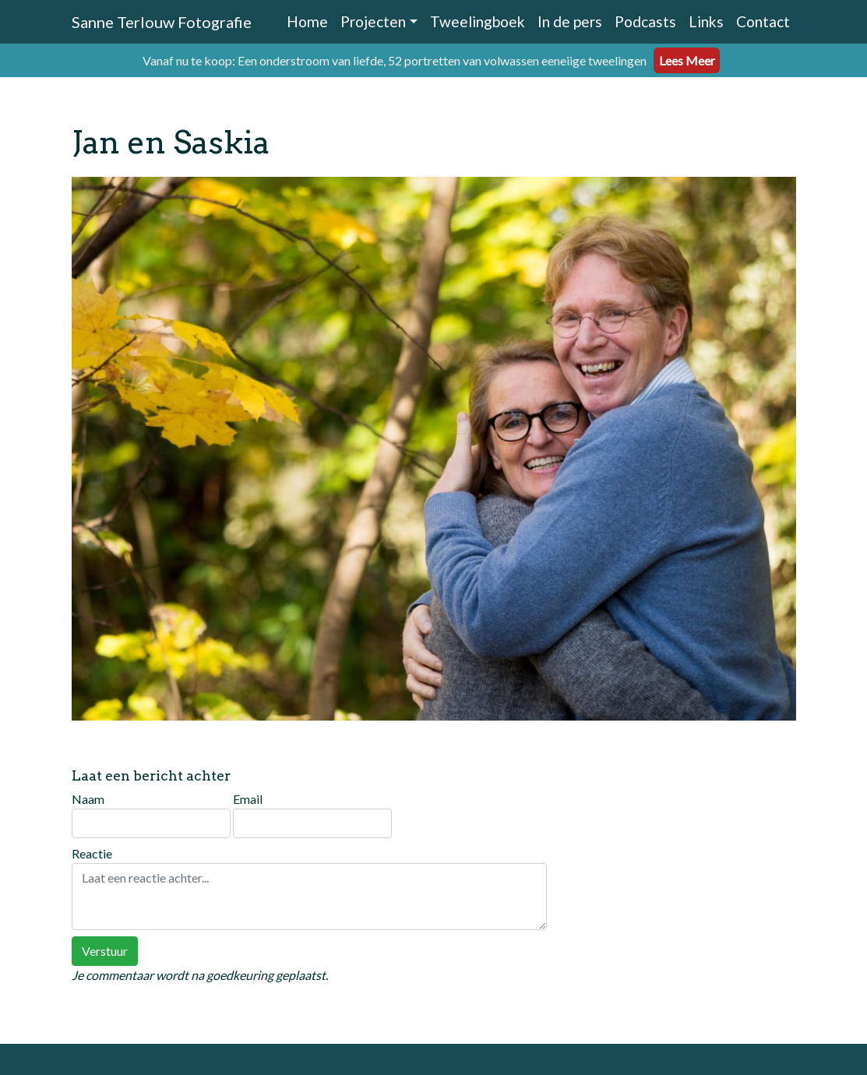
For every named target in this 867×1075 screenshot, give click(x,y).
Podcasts (645, 21)
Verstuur (105, 950)
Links (706, 21)
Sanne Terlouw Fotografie (162, 21)
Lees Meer (687, 60)
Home (307, 21)
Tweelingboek (477, 21)
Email (312, 814)
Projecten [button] (373, 21)
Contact (763, 21)
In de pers (569, 21)
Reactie (309, 888)
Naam (151, 814)
